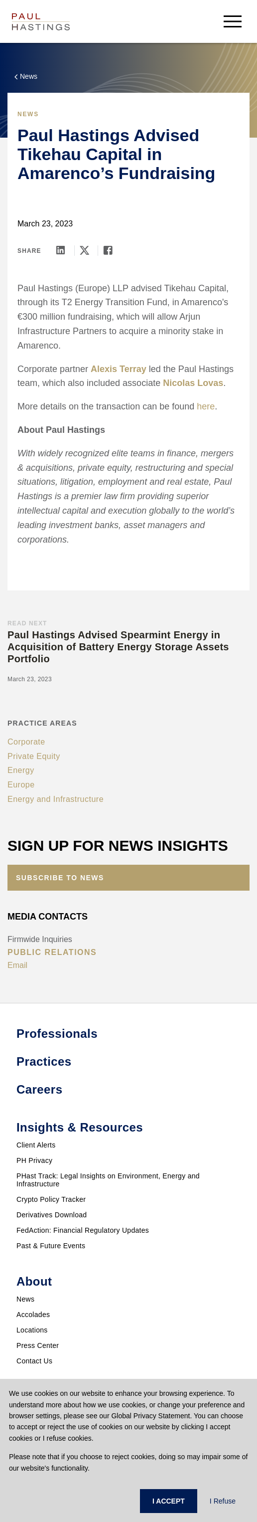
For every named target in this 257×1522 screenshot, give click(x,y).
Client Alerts (36, 1145)
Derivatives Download (51, 1215)
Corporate (26, 742)
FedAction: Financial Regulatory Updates (82, 1230)
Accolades (33, 1315)
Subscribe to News (60, 878)
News (25, 1299)
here (206, 406)
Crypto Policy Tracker (51, 1199)
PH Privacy (34, 1160)
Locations (32, 1330)
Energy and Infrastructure (55, 799)
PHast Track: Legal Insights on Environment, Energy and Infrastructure (108, 1180)
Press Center (37, 1345)
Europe (21, 784)
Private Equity (33, 756)
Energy (20, 770)
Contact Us (34, 1361)
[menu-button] (232, 21)
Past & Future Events (50, 1246)
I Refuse (223, 1501)
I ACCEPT (168, 1501)
